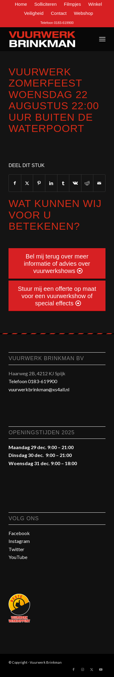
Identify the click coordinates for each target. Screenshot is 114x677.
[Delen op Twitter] (27, 183)
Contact (59, 13)
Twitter (16, 549)
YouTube (18, 557)
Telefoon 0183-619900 (57, 23)
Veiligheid (33, 13)
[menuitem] (21, 4)
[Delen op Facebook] (15, 183)
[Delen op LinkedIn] (51, 183)
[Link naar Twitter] (91, 669)
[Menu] (102, 39)
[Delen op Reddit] (87, 183)
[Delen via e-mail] (99, 183)
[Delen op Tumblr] (63, 183)
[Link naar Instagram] (82, 669)
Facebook (19, 533)
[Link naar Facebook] (73, 669)
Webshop (83, 13)
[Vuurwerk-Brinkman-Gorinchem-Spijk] (47, 39)
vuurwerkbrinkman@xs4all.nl (39, 389)
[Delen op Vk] (75, 183)
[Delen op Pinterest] (39, 183)
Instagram (19, 541)
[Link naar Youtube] (100, 669)
